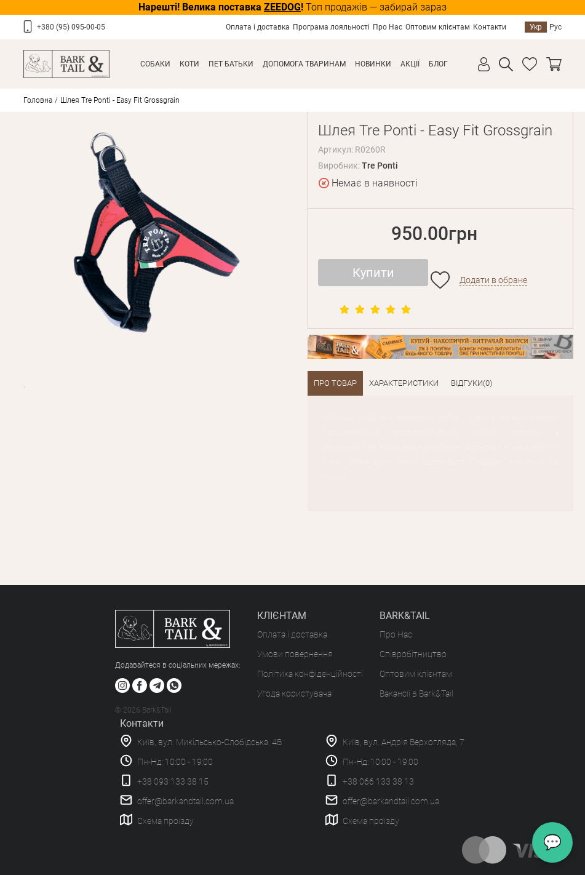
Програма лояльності (331, 27)
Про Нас (387, 27)
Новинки (373, 64)
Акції (410, 64)
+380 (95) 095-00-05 (71, 27)
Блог (438, 64)
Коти (189, 64)
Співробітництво (413, 654)
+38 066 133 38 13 (378, 781)
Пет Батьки (231, 64)
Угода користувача (294, 693)
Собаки (155, 64)
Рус (555, 27)
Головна (37, 100)
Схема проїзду (165, 821)
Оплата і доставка (258, 27)
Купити (373, 272)
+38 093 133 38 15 (173, 781)
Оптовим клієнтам (437, 27)
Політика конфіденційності (310, 674)
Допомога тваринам (304, 64)
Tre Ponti (380, 165)
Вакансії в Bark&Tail (416, 693)
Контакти (489, 27)
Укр (536, 27)
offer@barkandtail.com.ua (185, 801)
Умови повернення (295, 654)
